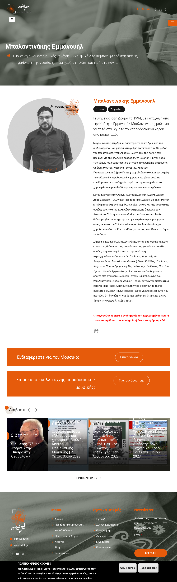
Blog (57, 547)
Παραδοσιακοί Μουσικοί (69, 524)
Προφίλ (100, 519)
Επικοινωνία (129, 357)
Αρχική (59, 519)
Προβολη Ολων (86, 478)
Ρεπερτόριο (62, 553)
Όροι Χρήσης (103, 530)
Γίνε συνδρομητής (132, 380)
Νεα (17, 436)
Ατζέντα (59, 541)
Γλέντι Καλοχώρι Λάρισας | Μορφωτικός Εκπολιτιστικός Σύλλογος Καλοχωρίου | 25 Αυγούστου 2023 (106, 443)
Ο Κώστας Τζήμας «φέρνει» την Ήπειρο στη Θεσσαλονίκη (25, 450)
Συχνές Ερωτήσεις (107, 524)
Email (138, 534)
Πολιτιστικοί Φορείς (67, 536)
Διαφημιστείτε (104, 536)
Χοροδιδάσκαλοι (64, 530)
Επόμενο (36, 410)
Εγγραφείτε (103, 541)
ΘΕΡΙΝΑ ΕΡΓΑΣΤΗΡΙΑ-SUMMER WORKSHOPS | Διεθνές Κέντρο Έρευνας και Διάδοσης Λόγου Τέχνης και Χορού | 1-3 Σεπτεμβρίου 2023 (148, 437)
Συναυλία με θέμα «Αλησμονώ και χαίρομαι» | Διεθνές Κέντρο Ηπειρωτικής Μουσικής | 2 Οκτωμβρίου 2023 (67, 443)
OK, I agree (127, 567)
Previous (28, 410)
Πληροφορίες (148, 567)
